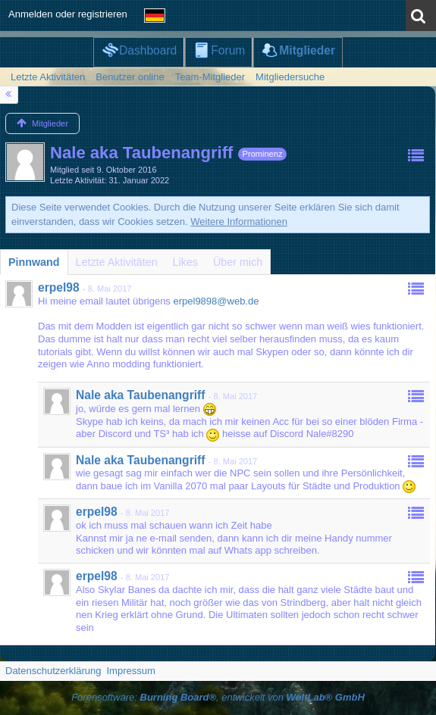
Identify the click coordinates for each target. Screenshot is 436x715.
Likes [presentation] (185, 262)
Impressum (130, 670)
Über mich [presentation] (237, 262)
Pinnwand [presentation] (34, 262)
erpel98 (59, 287)
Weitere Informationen (238, 221)
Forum (228, 50)
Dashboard (148, 50)
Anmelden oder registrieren (67, 14)
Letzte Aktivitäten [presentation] (117, 262)
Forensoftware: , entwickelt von (218, 697)
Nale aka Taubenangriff (140, 395)
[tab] (34, 262)
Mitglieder (307, 50)
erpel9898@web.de (216, 301)
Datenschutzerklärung (53, 670)
